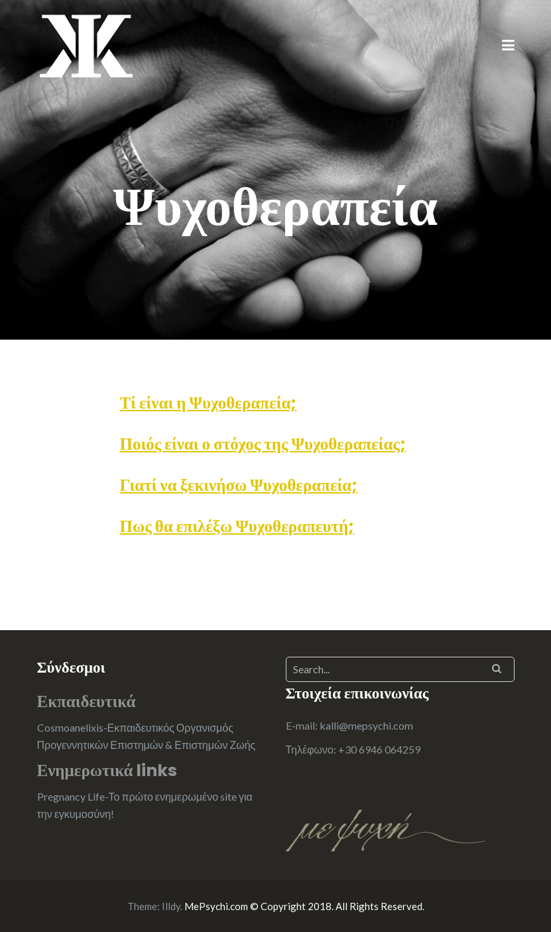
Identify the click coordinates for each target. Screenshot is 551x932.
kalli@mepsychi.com (366, 725)
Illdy (171, 906)
